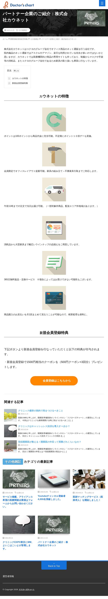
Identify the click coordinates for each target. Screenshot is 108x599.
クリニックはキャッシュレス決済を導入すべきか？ (44, 426)
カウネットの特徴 (18, 78)
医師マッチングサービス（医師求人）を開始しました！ (88, 501)
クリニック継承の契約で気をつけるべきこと (40, 410)
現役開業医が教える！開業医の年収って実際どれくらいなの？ (49, 442)
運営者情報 (8, 579)
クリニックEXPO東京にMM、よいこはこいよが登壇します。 (18, 548)
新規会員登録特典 (18, 83)
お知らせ (20, 492)
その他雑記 (23, 30)
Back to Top (54, 569)
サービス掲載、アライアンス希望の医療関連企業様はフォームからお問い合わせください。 (18, 503)
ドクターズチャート (27, 593)
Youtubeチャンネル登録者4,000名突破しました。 (53, 498)
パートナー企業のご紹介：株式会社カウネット (53, 546)
